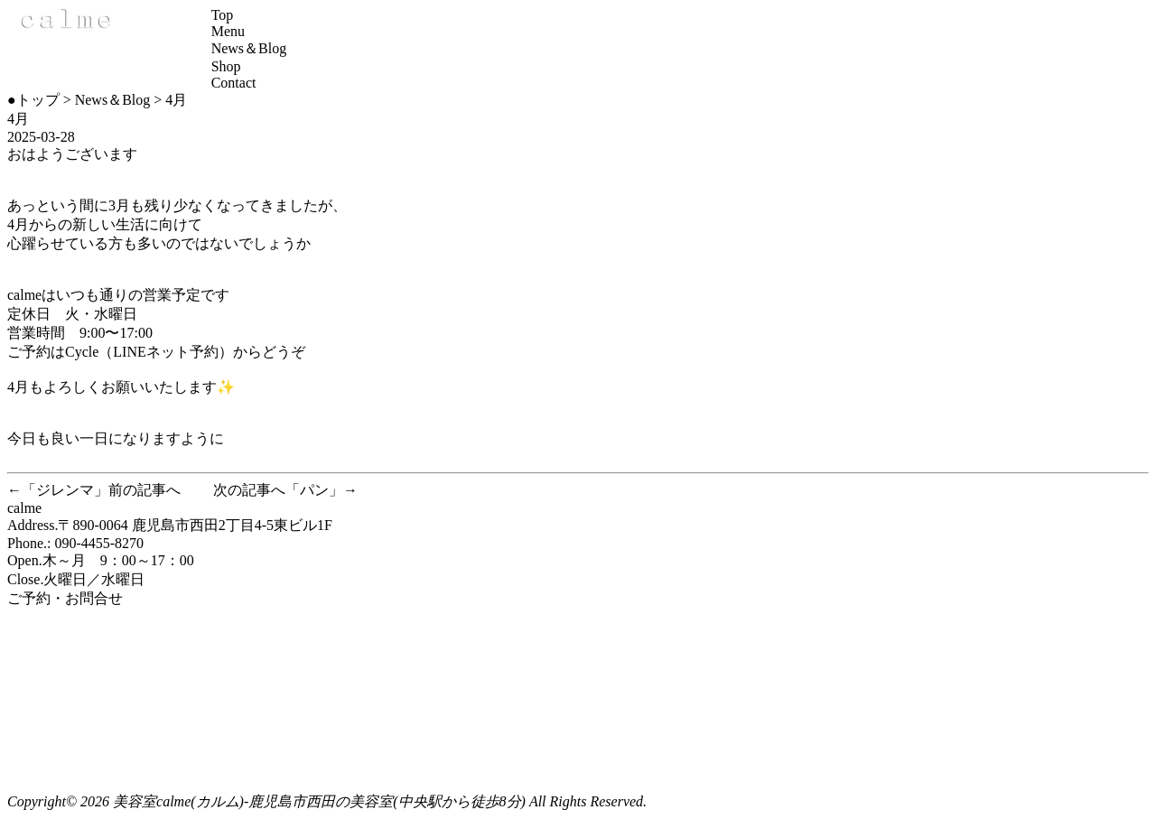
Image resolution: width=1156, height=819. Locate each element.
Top (222, 15)
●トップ (33, 99)
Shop (226, 66)
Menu (228, 31)
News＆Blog (249, 48)
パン (314, 490)
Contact (233, 82)
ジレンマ (65, 490)
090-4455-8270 (99, 543)
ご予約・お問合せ (65, 598)
